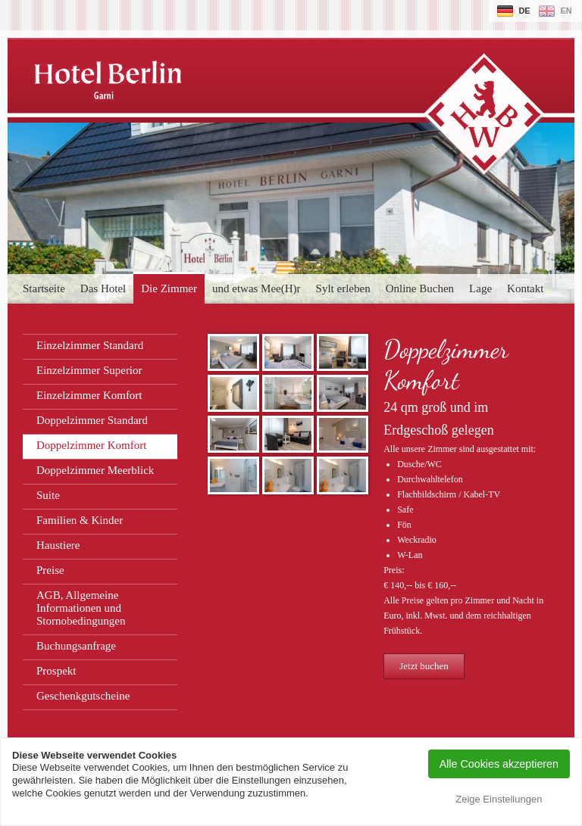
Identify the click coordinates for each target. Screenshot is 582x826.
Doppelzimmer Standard (92, 420)
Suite (48, 495)
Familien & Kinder (79, 520)
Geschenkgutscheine (83, 696)
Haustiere (58, 545)
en (565, 10)
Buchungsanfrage (76, 646)
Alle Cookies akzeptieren (499, 764)
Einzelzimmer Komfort (89, 395)
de (524, 10)
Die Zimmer (169, 288)
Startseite (44, 288)
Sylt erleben (343, 288)
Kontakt (525, 288)
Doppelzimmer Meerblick (95, 470)
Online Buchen (420, 288)
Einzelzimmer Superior (89, 370)
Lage (480, 288)
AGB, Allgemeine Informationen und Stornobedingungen (81, 608)
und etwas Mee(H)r (256, 288)
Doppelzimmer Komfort (91, 445)
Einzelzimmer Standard (89, 345)
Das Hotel (103, 288)
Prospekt (56, 671)
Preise (50, 570)
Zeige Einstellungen (498, 799)
